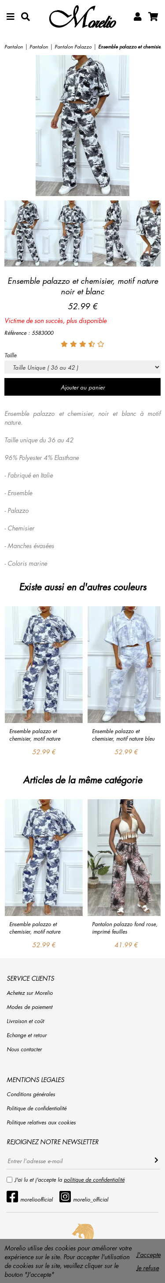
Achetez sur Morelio (30, 993)
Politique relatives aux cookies (41, 1122)
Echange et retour (27, 1035)
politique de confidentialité (94, 1179)
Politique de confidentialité (36, 1108)
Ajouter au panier (83, 387)
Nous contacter (24, 1049)
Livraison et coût (25, 1021)
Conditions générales (31, 1094)
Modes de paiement (29, 1007)
